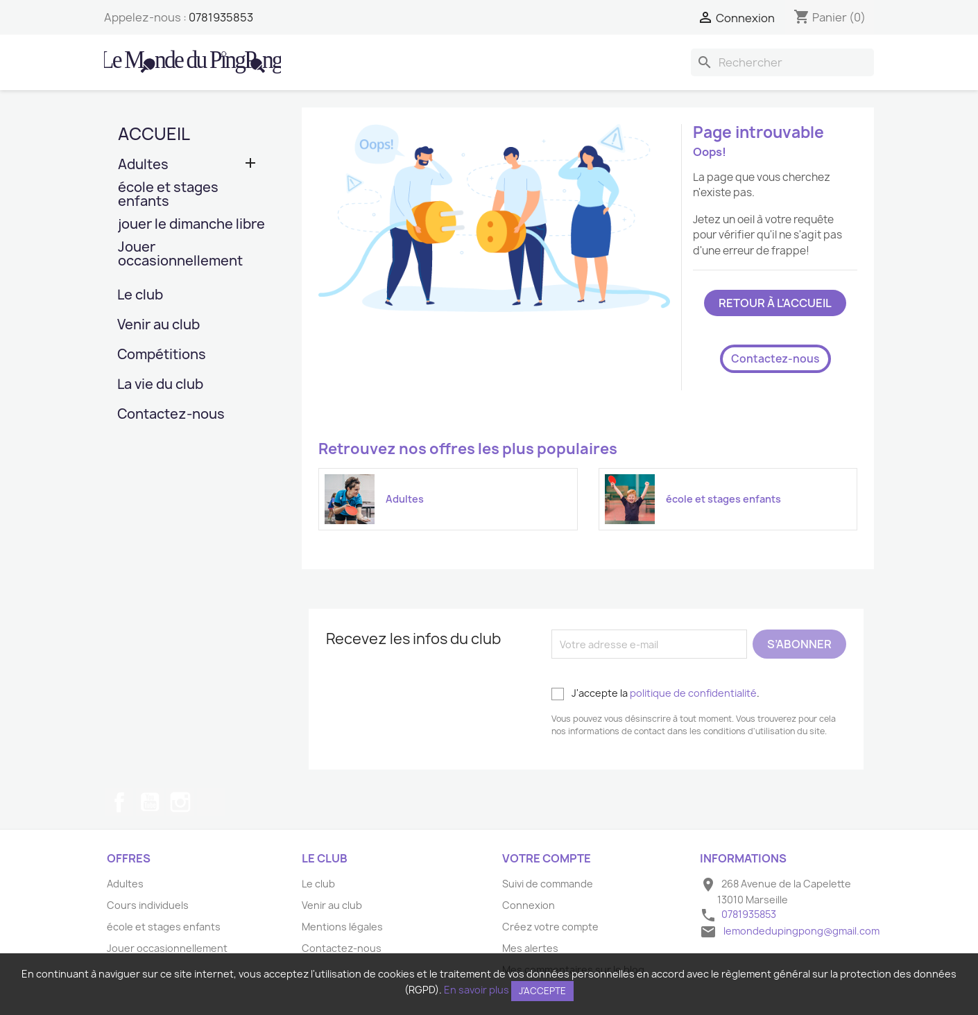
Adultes (143, 165)
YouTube (150, 802)
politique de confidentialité (693, 693)
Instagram (180, 802)
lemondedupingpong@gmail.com (801, 930)
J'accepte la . (655, 693)
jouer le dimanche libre (191, 225)
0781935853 (221, 17)
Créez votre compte (550, 926)
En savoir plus (476, 989)
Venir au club (158, 325)
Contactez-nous (171, 415)
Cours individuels (148, 905)
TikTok (211, 802)
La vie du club (160, 385)
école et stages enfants (168, 195)
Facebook (119, 802)
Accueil (154, 134)
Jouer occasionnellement (180, 255)
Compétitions (161, 355)
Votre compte (546, 858)
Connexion (528, 905)
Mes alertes (530, 948)
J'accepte (542, 990)
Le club (140, 296)
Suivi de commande (547, 883)
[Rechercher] (782, 62)
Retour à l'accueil (775, 303)
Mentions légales (342, 926)
